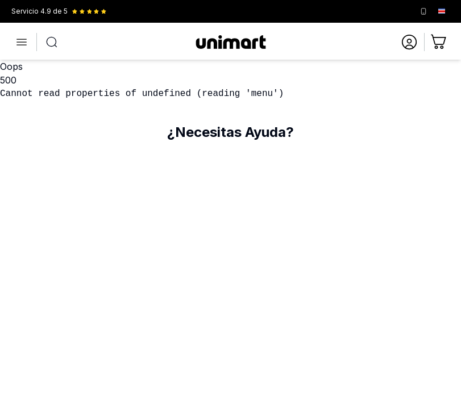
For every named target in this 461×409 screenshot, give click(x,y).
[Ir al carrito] (439, 42)
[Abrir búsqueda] (51, 42)
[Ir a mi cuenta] (409, 42)
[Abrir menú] (21, 42)
